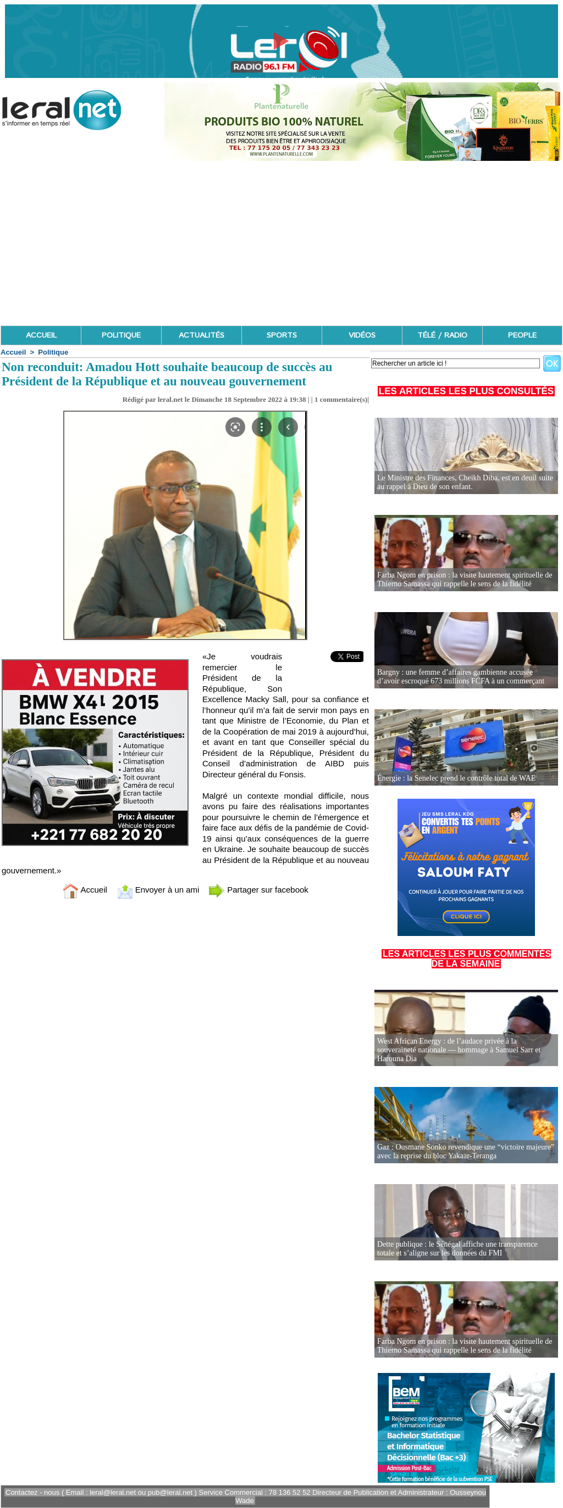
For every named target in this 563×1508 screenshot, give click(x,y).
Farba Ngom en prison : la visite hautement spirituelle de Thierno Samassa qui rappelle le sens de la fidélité (464, 579)
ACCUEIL (41, 335)
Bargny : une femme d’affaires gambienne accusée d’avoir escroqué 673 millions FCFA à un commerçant (460, 676)
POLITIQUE (121, 335)
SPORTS (282, 335)
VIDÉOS (362, 335)
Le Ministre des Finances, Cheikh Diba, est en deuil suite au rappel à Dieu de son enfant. (465, 482)
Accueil (13, 352)
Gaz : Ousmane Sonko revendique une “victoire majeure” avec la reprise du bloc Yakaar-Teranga (465, 1151)
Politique (53, 352)
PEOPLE (522, 335)
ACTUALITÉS (201, 335)
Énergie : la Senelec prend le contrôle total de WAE (456, 778)
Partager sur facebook (258, 889)
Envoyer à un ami (158, 889)
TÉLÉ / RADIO (442, 335)
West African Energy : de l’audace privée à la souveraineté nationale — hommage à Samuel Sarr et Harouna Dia (458, 1050)
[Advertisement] (281, 243)
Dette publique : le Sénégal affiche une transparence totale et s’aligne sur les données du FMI (457, 1248)
